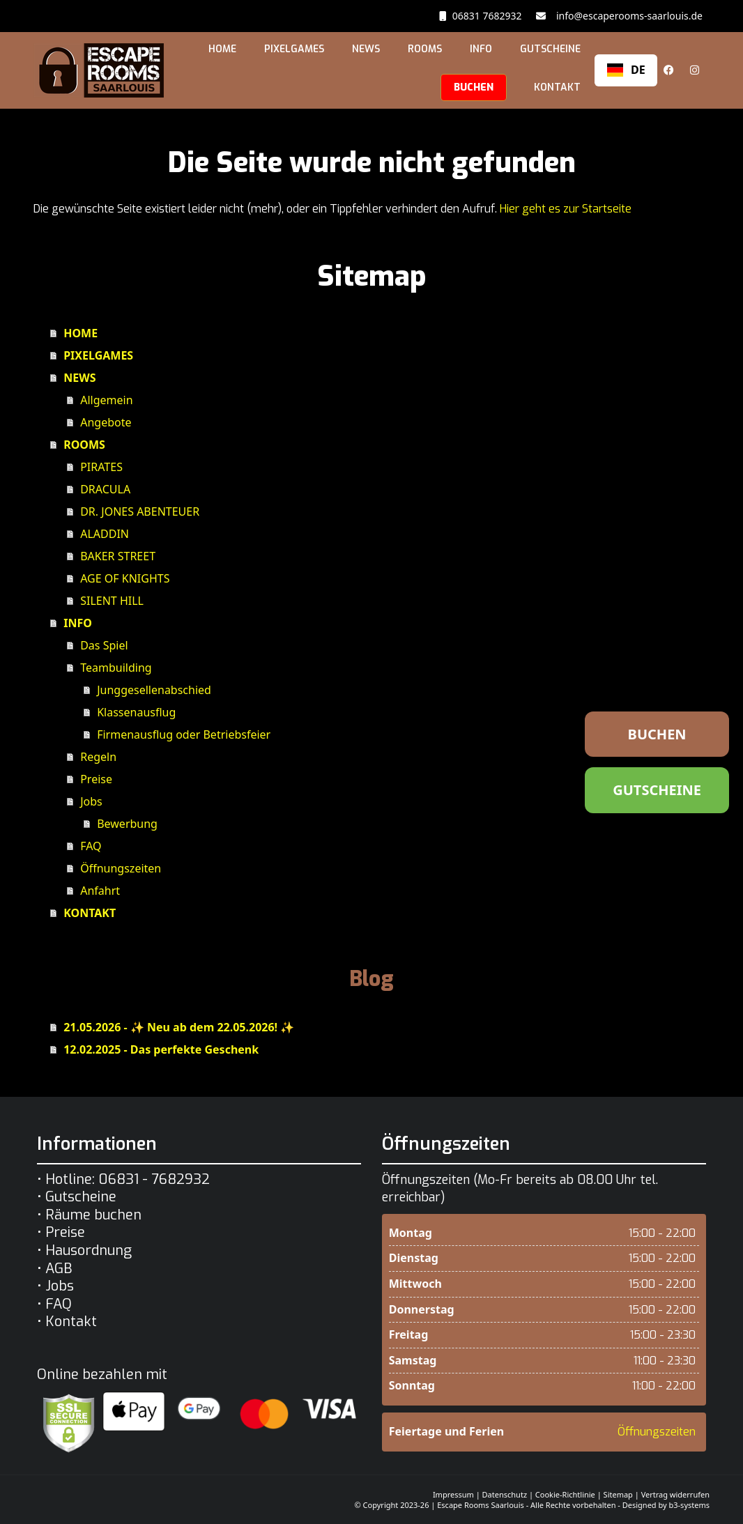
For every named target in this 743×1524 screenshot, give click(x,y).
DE (626, 69)
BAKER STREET (117, 556)
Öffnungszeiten (120, 868)
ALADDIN (104, 533)
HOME (222, 49)
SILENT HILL (112, 600)
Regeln (98, 756)
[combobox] (626, 70)
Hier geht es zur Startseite (565, 208)
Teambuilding (115, 667)
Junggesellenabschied (154, 690)
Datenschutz (504, 1494)
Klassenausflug (136, 712)
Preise (96, 779)
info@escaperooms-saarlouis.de (627, 15)
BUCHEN (473, 87)
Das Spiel (104, 645)
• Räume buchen (89, 1215)
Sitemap (618, 1494)
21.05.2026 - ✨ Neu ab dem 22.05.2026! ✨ (178, 1027)
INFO (481, 49)
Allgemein (106, 400)
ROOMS (425, 49)
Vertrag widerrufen (675, 1494)
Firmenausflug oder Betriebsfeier (183, 734)
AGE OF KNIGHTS (124, 578)
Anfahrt (100, 890)
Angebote (105, 422)
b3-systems (689, 1505)
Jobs (91, 801)
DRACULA (105, 489)
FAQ (90, 846)
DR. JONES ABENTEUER (139, 511)
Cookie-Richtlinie (565, 1494)
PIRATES (101, 467)
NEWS (366, 49)
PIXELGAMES (294, 49)
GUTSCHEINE (550, 49)
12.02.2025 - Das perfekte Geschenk (161, 1049)
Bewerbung (127, 823)
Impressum (453, 1494)
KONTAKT (557, 87)
